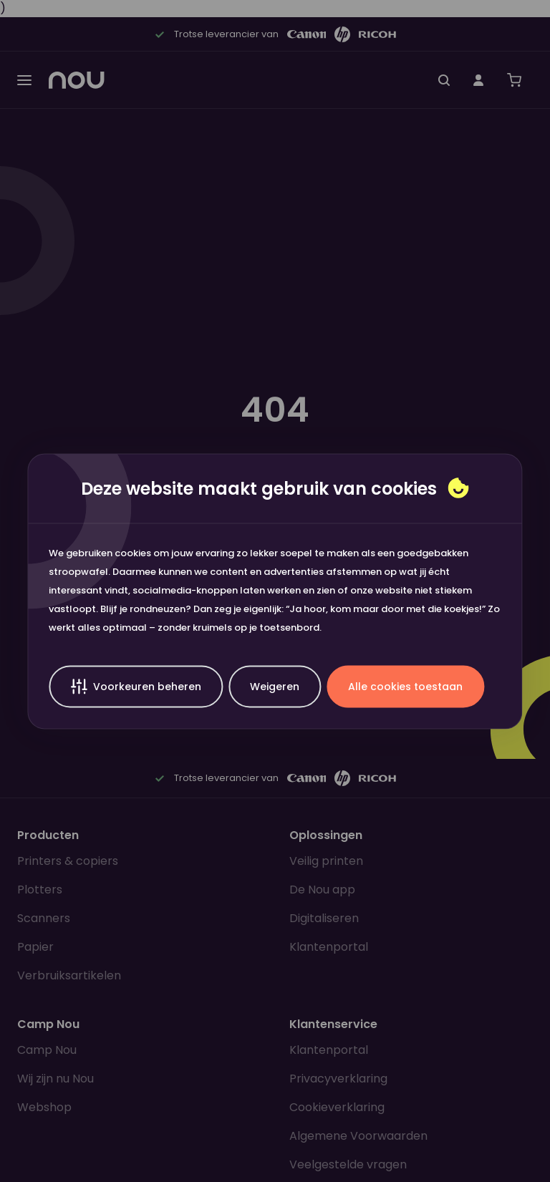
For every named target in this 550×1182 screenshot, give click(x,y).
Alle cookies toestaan (405, 686)
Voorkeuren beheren (135, 686)
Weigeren (274, 686)
